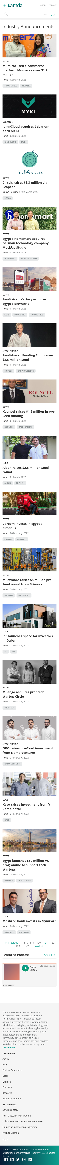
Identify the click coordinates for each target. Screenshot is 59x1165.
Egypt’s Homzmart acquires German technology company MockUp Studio (26, 243)
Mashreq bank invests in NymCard (29, 921)
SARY (6, 314)
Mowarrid (19, 314)
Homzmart (10, 258)
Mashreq (24, 932)
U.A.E (5, 463)
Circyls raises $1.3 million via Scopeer (25, 184)
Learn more (9, 1047)
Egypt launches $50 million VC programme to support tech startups (26, 865)
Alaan (7, 483)
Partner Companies (12, 1070)
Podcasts (7, 1087)
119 (32, 942)
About (43, 4)
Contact (52, 4)
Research (7, 1092)
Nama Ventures (12, 763)
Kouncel (9, 427)
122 (52, 942)
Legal (5, 1075)
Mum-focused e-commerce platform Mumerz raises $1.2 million (25, 70)
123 (18, 946)
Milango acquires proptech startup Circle (23, 694)
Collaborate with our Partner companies (23, 1121)
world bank (24, 880)
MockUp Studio (29, 258)
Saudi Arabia (10, 350)
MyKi (23, 142)
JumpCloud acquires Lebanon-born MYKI (26, 128)
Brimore (8, 595)
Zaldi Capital (25, 427)
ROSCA (7, 198)
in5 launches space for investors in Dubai (28, 638)
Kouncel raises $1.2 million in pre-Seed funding (29, 413)
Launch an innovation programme (20, 1126)
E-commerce (10, 85)
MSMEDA (8, 880)
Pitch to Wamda (11, 1132)
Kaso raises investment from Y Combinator (26, 806)
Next (37, 946)
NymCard (9, 932)
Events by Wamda (12, 1098)
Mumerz (26, 85)
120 (39, 942)
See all (48, 955)
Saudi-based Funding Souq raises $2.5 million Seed (28, 357)
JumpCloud (10, 142)
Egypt (6, 61)
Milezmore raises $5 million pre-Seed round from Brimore (28, 582)
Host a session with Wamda (17, 1115)
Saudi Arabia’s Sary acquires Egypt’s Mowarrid (24, 301)
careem (8, 539)
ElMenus (21, 539)
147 (26, 946)
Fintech (8, 371)
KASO (6, 820)
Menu (45, 14)
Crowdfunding (26, 371)
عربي (53, 14)
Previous (13, 942)
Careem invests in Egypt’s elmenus (22, 526)
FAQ (5, 1064)
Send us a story (10, 1109)
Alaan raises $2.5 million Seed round (26, 469)
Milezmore (24, 595)
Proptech (9, 707)
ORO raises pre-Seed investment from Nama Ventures (28, 750)
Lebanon (8, 121)
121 (45, 942)
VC (5, 651)
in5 (13, 651)
